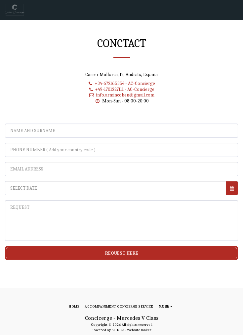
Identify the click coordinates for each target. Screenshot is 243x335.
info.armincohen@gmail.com (121, 95)
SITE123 (117, 330)
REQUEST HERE (121, 253)
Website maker (139, 330)
